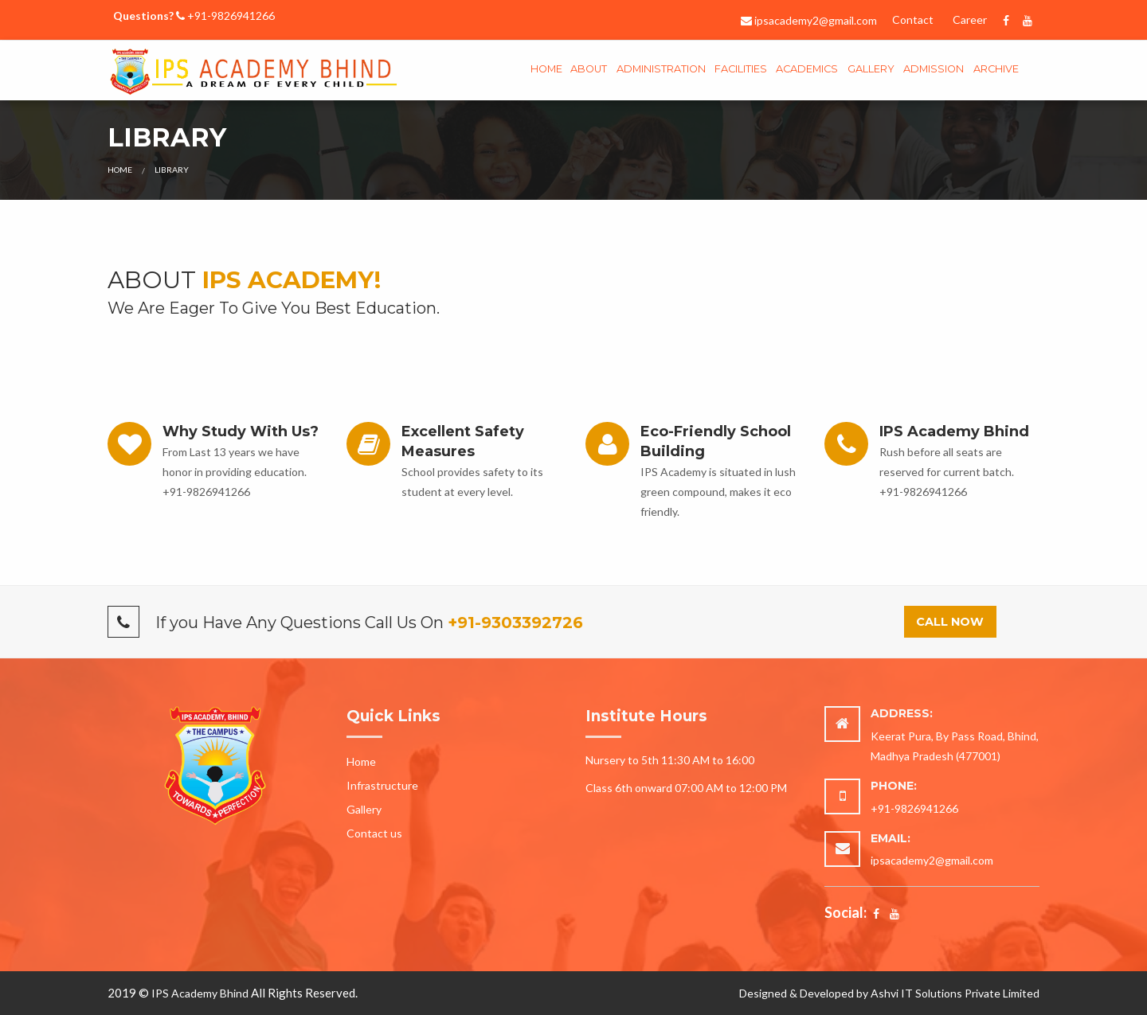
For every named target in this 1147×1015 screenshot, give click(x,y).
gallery (871, 69)
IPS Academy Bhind (200, 993)
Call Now (950, 622)
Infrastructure (382, 785)
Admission (933, 69)
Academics (807, 69)
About (588, 69)
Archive (996, 69)
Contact (913, 19)
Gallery (364, 809)
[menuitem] (546, 70)
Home (546, 69)
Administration (661, 69)
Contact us (374, 833)
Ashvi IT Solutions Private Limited (955, 993)
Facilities (740, 69)
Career (970, 19)
